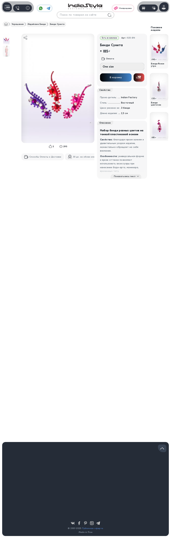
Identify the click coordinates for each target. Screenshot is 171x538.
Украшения (18, 24)
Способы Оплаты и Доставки (42, 157)
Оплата (107, 58)
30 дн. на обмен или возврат (86, 157)
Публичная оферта (92, 528)
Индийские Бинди (37, 24)
